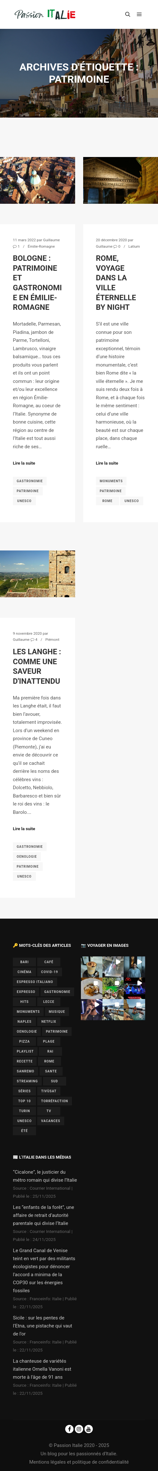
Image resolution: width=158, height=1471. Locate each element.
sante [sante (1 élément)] (51, 1071)
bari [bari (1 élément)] (24, 962)
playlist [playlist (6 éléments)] (25, 1051)
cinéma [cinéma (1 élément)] (25, 972)
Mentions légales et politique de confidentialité (79, 1462)
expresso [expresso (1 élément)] (26, 992)
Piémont (52, 639)
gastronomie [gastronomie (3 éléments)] (57, 992)
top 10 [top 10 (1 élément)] (24, 1101)
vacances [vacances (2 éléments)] (50, 1121)
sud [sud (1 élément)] (54, 1081)
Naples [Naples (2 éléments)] (25, 1021)
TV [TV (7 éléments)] (49, 1111)
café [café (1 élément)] (48, 962)
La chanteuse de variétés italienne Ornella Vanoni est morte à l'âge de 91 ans (42, 1369)
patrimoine (28, 491)
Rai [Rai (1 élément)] (50, 1051)
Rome (107, 501)
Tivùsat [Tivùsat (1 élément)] (49, 1091)
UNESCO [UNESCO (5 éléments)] (24, 1121)
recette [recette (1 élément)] (24, 1061)
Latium (134, 246)
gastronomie (30, 481)
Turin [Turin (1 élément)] (24, 1111)
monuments (111, 481)
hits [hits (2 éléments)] (24, 1002)
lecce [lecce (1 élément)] (49, 1002)
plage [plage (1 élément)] (49, 1041)
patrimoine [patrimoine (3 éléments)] (57, 1031)
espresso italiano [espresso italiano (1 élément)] (35, 982)
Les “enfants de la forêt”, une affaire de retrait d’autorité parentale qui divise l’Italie (43, 1215)
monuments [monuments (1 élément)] (28, 1011)
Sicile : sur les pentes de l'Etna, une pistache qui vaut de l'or (42, 1326)
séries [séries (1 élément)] (24, 1091)
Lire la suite (24, 463)
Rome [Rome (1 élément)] (49, 1061)
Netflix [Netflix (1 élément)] (48, 1021)
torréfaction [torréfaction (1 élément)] (54, 1101)
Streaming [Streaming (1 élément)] (27, 1081)
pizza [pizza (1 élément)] (24, 1041)
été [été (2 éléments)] (24, 1131)
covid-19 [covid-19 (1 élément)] (49, 972)
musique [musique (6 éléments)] (57, 1011)
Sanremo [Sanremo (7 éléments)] (25, 1071)
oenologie (27, 856)
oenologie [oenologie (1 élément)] (27, 1031)
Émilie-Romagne (41, 246)
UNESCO (24, 501)
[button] (91, 967)
